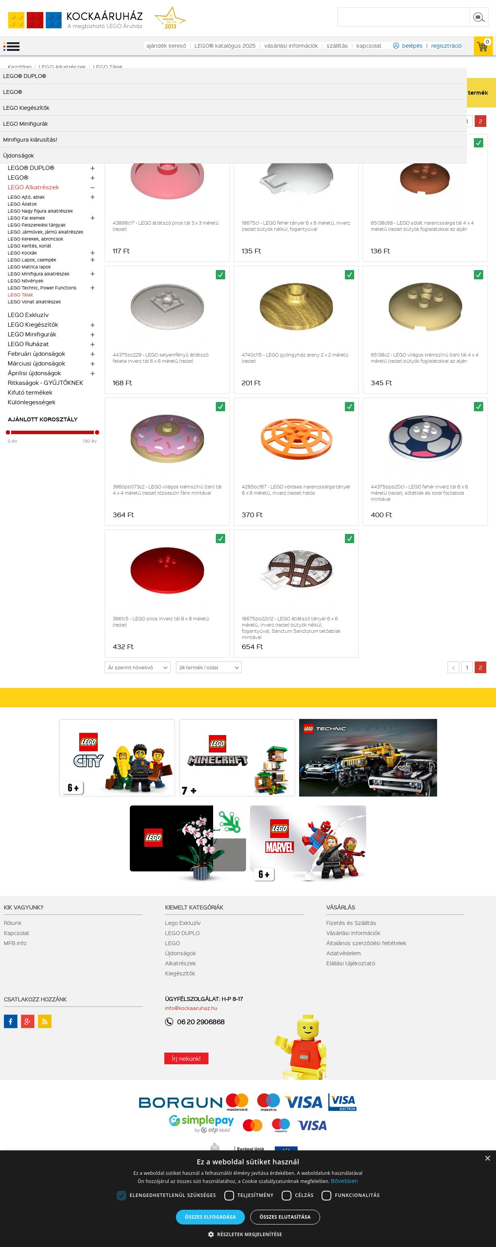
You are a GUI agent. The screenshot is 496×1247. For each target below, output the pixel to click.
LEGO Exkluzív (28, 315)
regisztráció (446, 45)
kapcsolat (369, 45)
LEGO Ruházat (28, 344)
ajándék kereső (166, 45)
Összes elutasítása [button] (285, 1217)
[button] (248, 1234)
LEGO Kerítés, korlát (30, 246)
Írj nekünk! (186, 1058)
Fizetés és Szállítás (351, 922)
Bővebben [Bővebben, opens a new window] (344, 1180)
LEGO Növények (25, 281)
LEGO (172, 942)
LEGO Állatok (22, 204)
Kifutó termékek (30, 392)
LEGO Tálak (20, 295)
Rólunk (13, 922)
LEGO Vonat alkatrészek (34, 302)
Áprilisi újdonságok (34, 373)
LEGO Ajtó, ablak (26, 197)
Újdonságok (180, 953)
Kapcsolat (16, 932)
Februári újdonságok (36, 353)
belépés (412, 45)
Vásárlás (340, 907)
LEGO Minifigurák (32, 334)
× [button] (487, 1159)
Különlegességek (31, 402)
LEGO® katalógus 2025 (225, 45)
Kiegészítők (180, 973)
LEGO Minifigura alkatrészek (38, 274)
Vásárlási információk (353, 932)
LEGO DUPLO (182, 932)
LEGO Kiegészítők (33, 324)
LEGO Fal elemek (26, 218)
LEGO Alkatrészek (33, 187)
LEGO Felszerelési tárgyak (36, 225)
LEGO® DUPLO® (31, 167)
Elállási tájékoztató (350, 963)
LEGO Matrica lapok (29, 267)
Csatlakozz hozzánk (35, 999)
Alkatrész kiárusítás (36, 138)
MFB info (15, 942)
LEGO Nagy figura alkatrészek (40, 211)
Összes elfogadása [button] (210, 1217)
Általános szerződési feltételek (366, 942)
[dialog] (248, 1198)
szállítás (337, 45)
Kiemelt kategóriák (194, 907)
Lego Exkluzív (183, 922)
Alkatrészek (180, 963)
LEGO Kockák (22, 253)
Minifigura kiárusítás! (37, 129)
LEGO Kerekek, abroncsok (35, 239)
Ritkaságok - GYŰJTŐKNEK (45, 382)
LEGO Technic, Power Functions (42, 288)
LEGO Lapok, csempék (32, 260)
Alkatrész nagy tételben (42, 148)
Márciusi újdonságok (36, 363)
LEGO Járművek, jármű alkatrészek (45, 232)
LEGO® (18, 177)
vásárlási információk (291, 45)
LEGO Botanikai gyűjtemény (47, 119)
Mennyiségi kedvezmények (46, 158)
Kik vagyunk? (23, 907)
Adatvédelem (343, 953)
